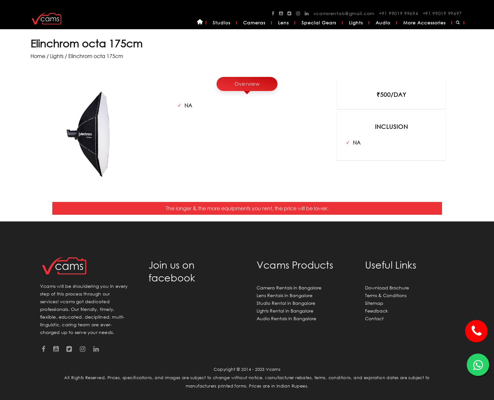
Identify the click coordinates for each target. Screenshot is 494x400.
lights (57, 56)
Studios (221, 23)
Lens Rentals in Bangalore (284, 295)
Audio (383, 23)
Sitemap (374, 303)
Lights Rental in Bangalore (285, 311)
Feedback (376, 311)
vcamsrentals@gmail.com (343, 13)
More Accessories (424, 23)
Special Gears (319, 23)
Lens (283, 23)
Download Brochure (387, 288)
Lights (356, 23)
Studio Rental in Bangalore (286, 303)
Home (199, 22)
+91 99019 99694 (398, 13)
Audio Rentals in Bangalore (286, 318)
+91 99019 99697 (442, 13)
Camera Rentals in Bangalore (289, 288)
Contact (374, 318)
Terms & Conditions (385, 295)
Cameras (254, 23)
